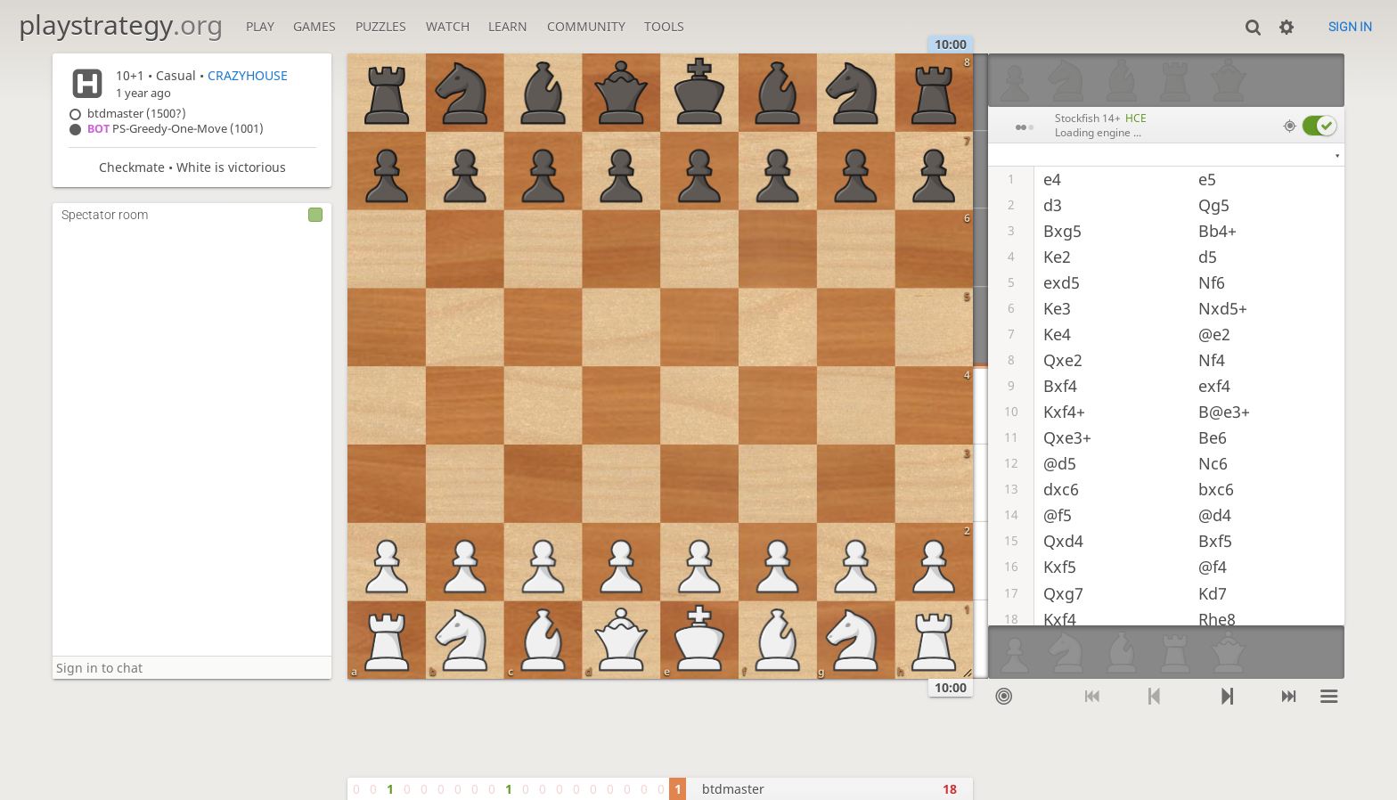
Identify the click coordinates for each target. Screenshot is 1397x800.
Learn (507, 26)
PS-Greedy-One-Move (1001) (175, 128)
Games (314, 26)
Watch (448, 26)
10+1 (130, 75)
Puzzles (380, 26)
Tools (664, 26)
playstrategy (121, 24)
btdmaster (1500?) (136, 113)
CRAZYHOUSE (248, 75)
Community (586, 26)
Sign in (1350, 27)
